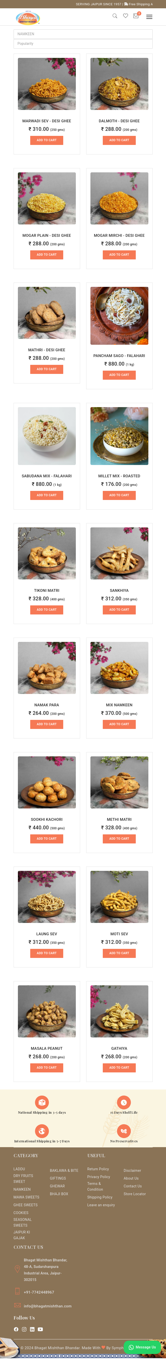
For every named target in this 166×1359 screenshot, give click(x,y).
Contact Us (133, 1187)
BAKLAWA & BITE (64, 1171)
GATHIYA (119, 1049)
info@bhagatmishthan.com (48, 1306)
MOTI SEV (119, 934)
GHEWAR (57, 1187)
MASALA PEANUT (47, 1049)
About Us (131, 1179)
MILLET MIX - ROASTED (119, 476)
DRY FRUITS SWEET (23, 1179)
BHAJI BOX (59, 1194)
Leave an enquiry (101, 1206)
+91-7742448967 (39, 1293)
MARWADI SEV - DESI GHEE (46, 121)
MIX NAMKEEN (119, 705)
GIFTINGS (58, 1179)
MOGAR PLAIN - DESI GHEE (46, 236)
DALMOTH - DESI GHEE (119, 121)
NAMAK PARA (46, 705)
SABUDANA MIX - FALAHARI (47, 476)
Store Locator (135, 1194)
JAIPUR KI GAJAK (22, 1236)
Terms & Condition (95, 1187)
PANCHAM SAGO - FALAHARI (119, 356)
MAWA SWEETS (27, 1198)
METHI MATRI (119, 820)
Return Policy (98, 1170)
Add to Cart (47, 140)
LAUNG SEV (46, 934)
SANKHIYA (119, 591)
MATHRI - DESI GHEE (46, 350)
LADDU (19, 1170)
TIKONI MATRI (46, 591)
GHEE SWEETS (26, 1206)
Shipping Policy (100, 1198)
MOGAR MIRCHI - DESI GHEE (119, 236)
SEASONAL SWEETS (23, 1223)
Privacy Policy (98, 1178)
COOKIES (21, 1214)
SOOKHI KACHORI (46, 820)
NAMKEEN (22, 1190)
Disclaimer (132, 1171)
